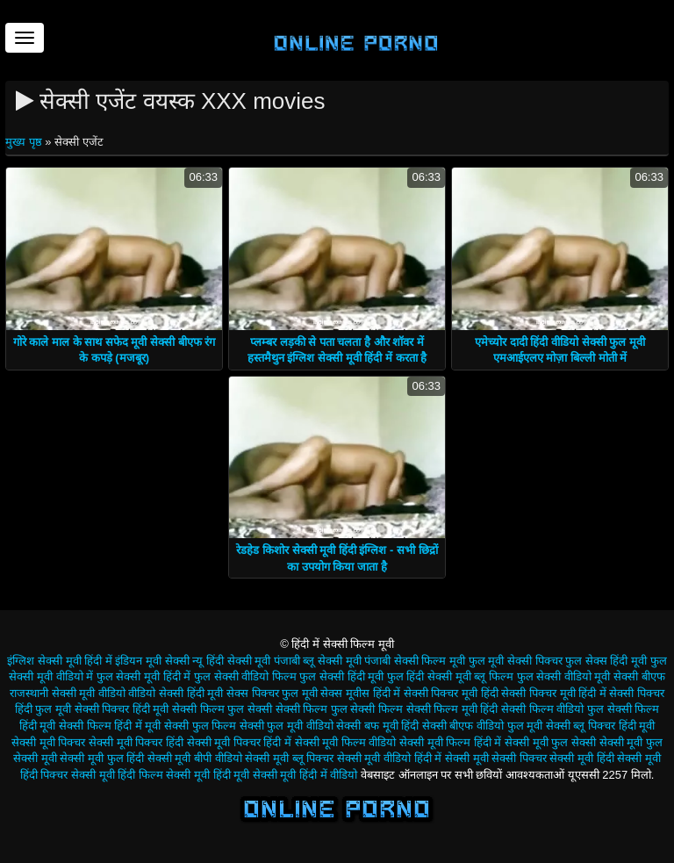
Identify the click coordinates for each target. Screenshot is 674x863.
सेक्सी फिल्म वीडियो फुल (552, 709)
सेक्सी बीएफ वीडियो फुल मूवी (482, 725)
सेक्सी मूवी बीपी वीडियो (194, 758)
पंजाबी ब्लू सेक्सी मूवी (318, 660)
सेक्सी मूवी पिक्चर (48, 742)
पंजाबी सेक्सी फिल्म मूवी (414, 660)
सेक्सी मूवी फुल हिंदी (102, 758)
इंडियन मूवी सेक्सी (152, 660)
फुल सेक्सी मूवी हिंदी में (143, 676)
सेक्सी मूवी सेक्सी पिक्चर (496, 758)
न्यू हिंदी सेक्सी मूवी (231, 660)
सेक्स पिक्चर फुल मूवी (272, 693)
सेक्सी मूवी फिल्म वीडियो (346, 742)
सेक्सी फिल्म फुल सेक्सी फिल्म (339, 709)
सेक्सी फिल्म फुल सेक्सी (222, 709)
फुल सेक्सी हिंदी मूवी (341, 676)
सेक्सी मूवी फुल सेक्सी (550, 742)
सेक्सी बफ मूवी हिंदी (377, 725)
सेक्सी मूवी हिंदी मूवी (207, 774)
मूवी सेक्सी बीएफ (629, 676)
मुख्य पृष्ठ (25, 141)
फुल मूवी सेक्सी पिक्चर (516, 660)
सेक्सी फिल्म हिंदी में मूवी (110, 725)
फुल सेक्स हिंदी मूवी (606, 660)
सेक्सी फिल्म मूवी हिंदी (452, 709)
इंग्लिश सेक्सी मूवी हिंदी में (59, 660)
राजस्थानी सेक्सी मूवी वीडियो (67, 693)
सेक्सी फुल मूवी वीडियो (286, 725)
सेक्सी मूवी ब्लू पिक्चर (289, 758)
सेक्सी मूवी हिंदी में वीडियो (305, 774)
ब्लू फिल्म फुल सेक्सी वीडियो (532, 676)
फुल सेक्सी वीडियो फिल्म (245, 676)
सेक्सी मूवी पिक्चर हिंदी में (239, 742)
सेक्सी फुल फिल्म (200, 725)
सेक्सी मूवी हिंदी (581, 758)
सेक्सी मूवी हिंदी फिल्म (117, 774)
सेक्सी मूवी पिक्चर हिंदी (136, 742)
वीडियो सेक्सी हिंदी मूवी (175, 693)
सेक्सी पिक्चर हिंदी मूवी (122, 709)
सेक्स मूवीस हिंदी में (360, 693)
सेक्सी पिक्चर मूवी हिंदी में (553, 693)
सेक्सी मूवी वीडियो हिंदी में (389, 758)
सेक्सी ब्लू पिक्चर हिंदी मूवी (600, 725)
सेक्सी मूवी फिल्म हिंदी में (450, 742)
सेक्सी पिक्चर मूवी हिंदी (451, 693)
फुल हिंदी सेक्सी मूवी (429, 676)
